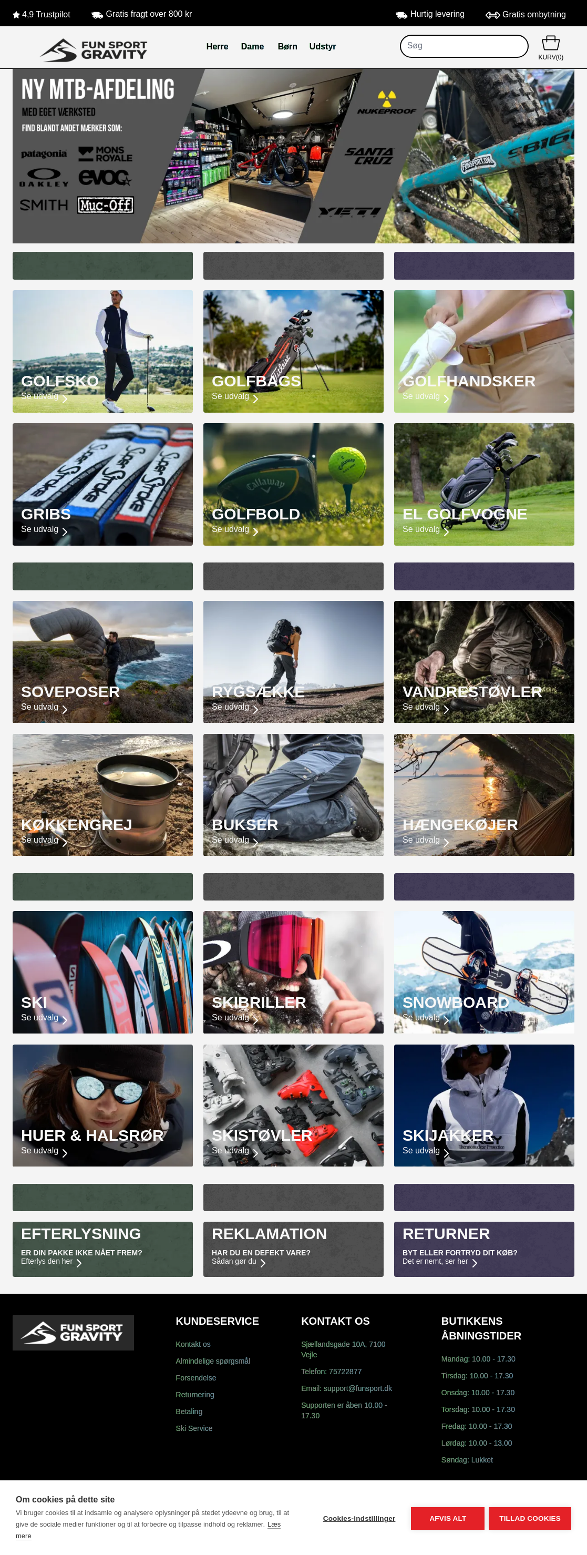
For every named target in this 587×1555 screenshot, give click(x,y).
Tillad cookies (530, 1518)
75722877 (345, 1372)
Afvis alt (446, 1518)
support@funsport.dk (358, 1389)
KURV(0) (551, 47)
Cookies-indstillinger (358, 1518)
